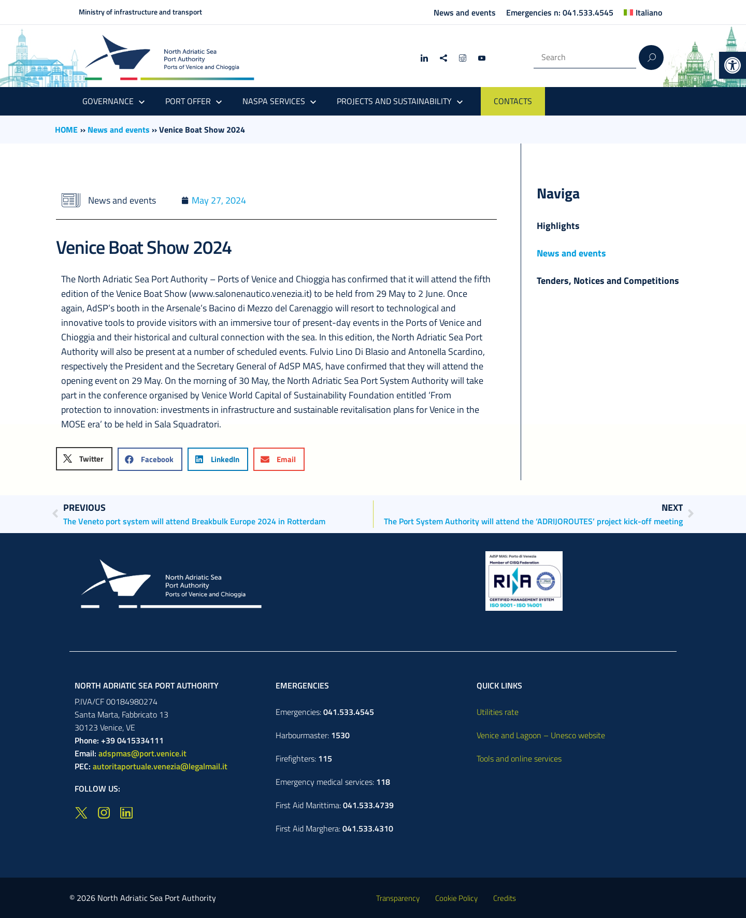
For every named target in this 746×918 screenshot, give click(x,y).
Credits (504, 898)
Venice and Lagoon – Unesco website (541, 735)
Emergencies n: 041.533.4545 (559, 12)
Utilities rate (498, 712)
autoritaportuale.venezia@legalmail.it (160, 766)
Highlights (558, 226)
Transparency (398, 898)
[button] (732, 65)
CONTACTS (513, 101)
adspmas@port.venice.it (142, 753)
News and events (465, 12)
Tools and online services (519, 758)
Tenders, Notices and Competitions (608, 281)
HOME (66, 129)
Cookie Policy (456, 898)
